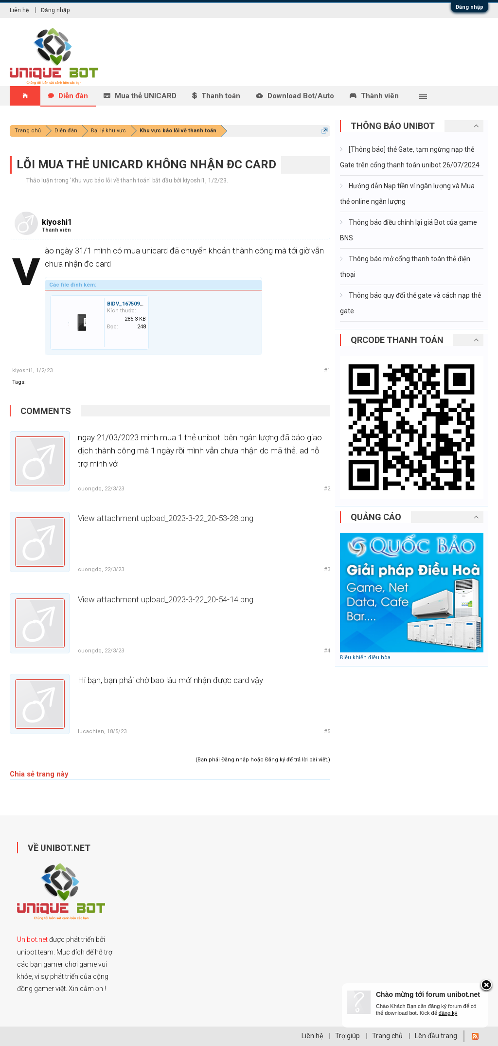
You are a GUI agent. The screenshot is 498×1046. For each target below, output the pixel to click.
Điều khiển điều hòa (365, 657)
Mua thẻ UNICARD (146, 95)
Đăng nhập (469, 7)
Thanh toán (220, 95)
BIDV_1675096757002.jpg (138, 304)
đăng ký (448, 1013)
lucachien (91, 731)
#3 (327, 569)
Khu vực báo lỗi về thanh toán (110, 180)
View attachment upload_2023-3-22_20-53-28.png (165, 518)
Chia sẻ (22, 774)
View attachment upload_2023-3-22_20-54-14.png (165, 599)
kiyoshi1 (194, 180)
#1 (327, 370)
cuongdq (90, 489)
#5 (327, 731)
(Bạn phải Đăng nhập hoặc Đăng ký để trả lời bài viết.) (263, 760)
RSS (475, 1036)
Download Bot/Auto (300, 95)
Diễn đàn (73, 95)
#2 (327, 489)
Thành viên (380, 95)
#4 (327, 651)
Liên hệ (19, 10)
